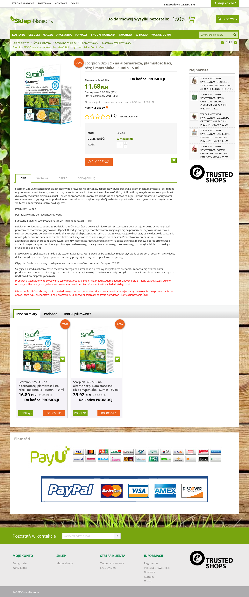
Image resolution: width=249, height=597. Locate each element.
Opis (23, 178)
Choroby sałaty (89, 43)
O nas (75, 3)
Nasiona (18, 34)
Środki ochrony (103, 34)
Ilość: (91, 144)
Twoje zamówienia (112, 563)
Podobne (50, 314)
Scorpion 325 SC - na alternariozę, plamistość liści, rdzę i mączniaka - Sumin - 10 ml (41, 386)
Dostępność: (96, 138)
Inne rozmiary (26, 314)
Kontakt (61, 3)
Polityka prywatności (157, 568)
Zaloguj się (20, 563)
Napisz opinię (129, 116)
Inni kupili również (77, 314)
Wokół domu (161, 34)
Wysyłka (42, 178)
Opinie (63, 178)
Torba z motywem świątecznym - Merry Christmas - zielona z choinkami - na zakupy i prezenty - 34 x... (213, 101)
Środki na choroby (65, 43)
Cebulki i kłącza (40, 34)
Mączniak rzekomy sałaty (116, 43)
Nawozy (81, 34)
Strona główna (23, 3)
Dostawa (44, 3)
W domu (142, 34)
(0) (114, 115)
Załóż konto (20, 568)
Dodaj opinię (86, 178)
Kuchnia (125, 34)
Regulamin (151, 563)
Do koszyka (98, 161)
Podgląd (26, 413)
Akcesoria (64, 34)
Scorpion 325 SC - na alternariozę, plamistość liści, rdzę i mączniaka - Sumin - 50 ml (95, 386)
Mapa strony (64, 563)
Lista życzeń (108, 568)
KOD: (91, 133)
